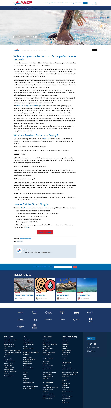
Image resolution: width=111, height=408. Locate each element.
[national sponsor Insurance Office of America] (76, 312)
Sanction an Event (27, 361)
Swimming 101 (65, 354)
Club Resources (46, 346)
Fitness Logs (65, 348)
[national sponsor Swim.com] (48, 319)
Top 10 (24, 376)
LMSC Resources (66, 398)
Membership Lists (46, 354)
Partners (6, 356)
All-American (26, 378)
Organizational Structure (9, 346)
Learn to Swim (65, 356)
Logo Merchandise (8, 365)
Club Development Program (49, 352)
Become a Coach (46, 363)
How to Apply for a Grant (48, 393)
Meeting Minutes (65, 376)
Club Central (45, 340)
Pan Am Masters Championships (30, 386)
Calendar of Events (27, 357)
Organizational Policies (67, 368)
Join (85, 3)
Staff (5, 348)
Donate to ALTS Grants (9, 367)
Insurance (45, 350)
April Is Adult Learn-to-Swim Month (50, 387)
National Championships (28, 367)
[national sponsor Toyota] (90, 319)
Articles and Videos (23, 8)
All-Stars (25, 380)
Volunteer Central (66, 383)
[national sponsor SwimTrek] (76, 319)
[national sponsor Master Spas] (90, 312)
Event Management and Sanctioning (70, 372)
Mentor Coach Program (48, 376)
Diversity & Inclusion (8, 359)
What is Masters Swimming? (10, 340)
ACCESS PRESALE (45, 232)
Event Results (26, 370)
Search (91, 4)
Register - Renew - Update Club (50, 344)
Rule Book (64, 365)
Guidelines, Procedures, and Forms (69, 370)
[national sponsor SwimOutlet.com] (62, 319)
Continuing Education (47, 374)
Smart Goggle (20, 208)
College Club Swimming (9, 361)
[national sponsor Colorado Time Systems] (48, 312)
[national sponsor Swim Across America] (20, 319)
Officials (63, 393)
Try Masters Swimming (9, 375)
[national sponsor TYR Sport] (34, 319)
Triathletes (64, 359)
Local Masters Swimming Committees (12, 352)
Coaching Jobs (46, 378)
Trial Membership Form (28, 344)
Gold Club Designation (48, 348)
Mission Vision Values (9, 342)
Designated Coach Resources (49, 372)
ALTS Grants (45, 391)
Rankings (25, 372)
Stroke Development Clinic (29, 388)
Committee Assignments (67, 391)
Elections (64, 389)
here (27, 227)
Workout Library (69, 3)
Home (15, 8)
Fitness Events (26, 365)
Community (6, 373)
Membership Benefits (28, 342)
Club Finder (60, 3)
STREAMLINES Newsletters (10, 371)
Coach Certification (47, 368)
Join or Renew (26, 340)
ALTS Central (45, 385)
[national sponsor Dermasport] (34, 312)
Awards (63, 400)
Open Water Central (27, 363)
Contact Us (89, 350)
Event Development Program (29, 359)
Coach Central (46, 361)
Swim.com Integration (66, 350)
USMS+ (25, 346)
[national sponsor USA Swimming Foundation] (34, 326)
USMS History (7, 354)
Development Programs (9, 344)
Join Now (91, 338)
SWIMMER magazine (9, 369)
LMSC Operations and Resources (69, 374)
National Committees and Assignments (12, 350)
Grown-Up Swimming (8, 363)
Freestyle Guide (65, 342)
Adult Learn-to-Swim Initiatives (49, 396)
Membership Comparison (28, 348)
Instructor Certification (47, 398)
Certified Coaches (46, 370)
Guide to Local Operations (67, 396)
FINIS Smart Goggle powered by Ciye (28, 106)
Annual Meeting (65, 385)
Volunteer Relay (65, 387)
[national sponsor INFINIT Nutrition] (62, 312)
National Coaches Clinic (48, 365)
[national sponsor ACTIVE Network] (20, 312)
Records (25, 374)
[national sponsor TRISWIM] (20, 326)
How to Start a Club (47, 342)
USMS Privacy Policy (91, 351)
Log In (96, 4)
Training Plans (65, 346)
